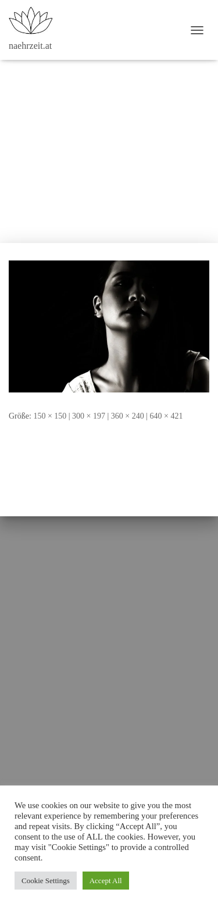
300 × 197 (88, 416)
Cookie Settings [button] (46, 880)
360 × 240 (127, 416)
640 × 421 (166, 416)
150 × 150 (49, 416)
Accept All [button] (106, 880)
